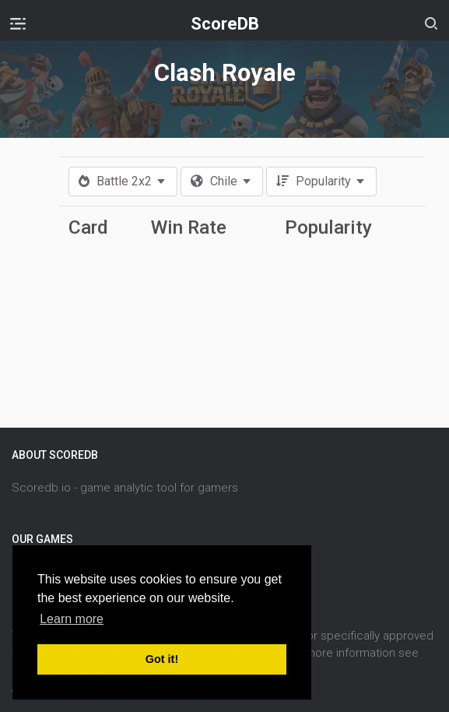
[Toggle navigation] (18, 23)
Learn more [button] (71, 619)
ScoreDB (225, 23)
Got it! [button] (162, 659)
